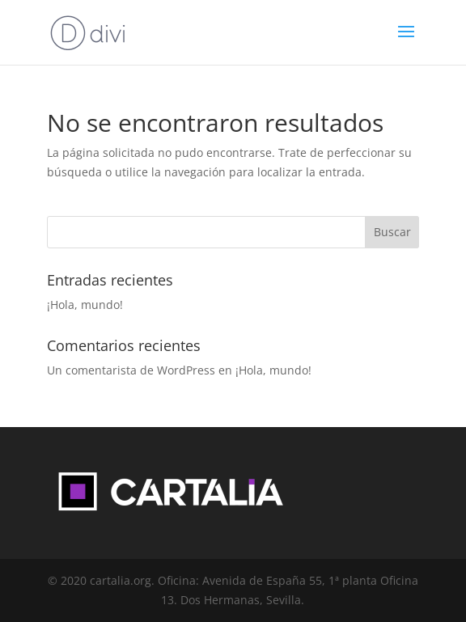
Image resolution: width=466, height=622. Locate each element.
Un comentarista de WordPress (131, 370)
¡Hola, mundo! (85, 304)
